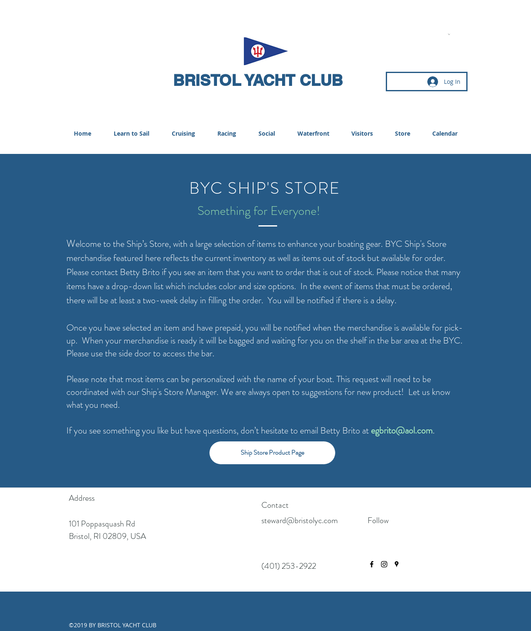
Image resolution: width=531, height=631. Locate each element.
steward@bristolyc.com (299, 520)
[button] (449, 34)
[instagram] (384, 564)
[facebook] (372, 564)
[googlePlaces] (396, 564)
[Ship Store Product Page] (272, 453)
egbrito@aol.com (402, 430)
